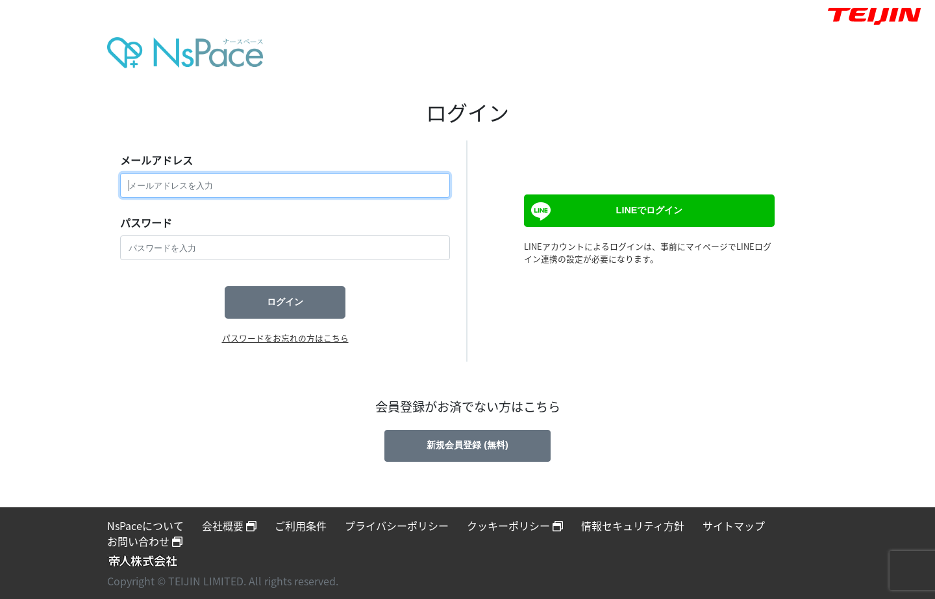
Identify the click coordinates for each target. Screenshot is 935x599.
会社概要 (229, 525)
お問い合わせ (144, 541)
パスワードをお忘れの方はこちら (285, 338)
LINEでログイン (605, 211)
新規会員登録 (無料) (467, 445)
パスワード (146, 222)
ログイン (285, 302)
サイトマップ (734, 525)
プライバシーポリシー (397, 525)
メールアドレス (156, 160)
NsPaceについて (145, 525)
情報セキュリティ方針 (632, 525)
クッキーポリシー (515, 525)
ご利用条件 (301, 525)
